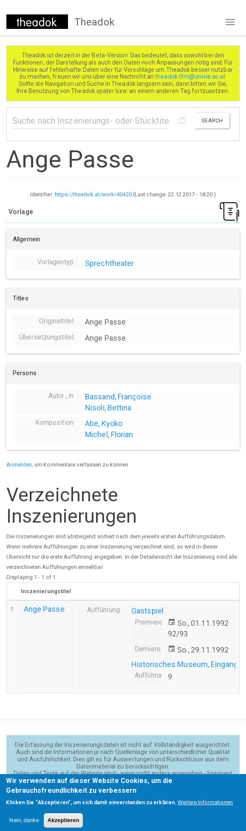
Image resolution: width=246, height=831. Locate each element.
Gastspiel (147, 610)
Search (212, 120)
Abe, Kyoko (103, 423)
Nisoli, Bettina (108, 407)
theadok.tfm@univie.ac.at (191, 76)
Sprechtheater (109, 263)
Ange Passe (44, 609)
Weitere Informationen (205, 807)
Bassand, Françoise (118, 396)
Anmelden (19, 464)
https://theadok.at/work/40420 (93, 194)
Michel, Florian (109, 434)
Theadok (94, 22)
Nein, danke (24, 825)
